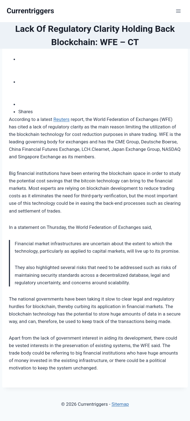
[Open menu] (178, 11)
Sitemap (120, 404)
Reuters (61, 119)
